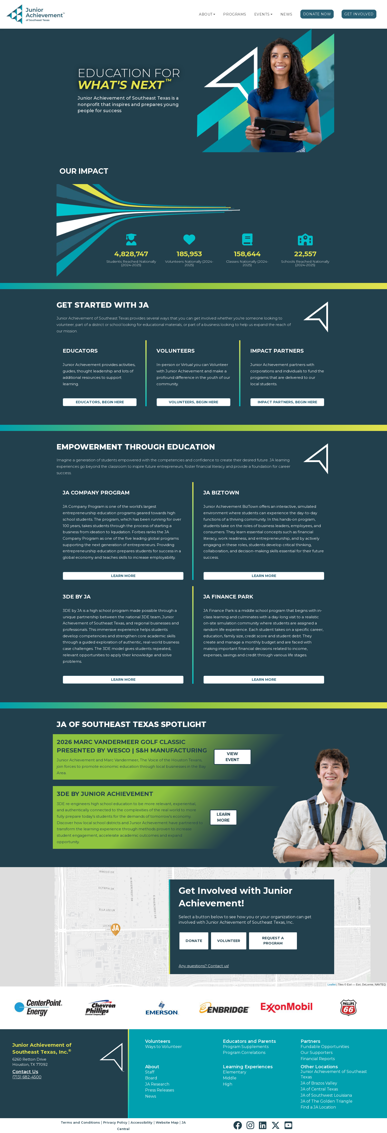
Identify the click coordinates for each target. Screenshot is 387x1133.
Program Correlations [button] (244, 1052)
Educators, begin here (100, 402)
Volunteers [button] (157, 1041)
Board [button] (151, 1078)
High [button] (227, 1084)
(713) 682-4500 (26, 1077)
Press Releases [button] (159, 1090)
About (206, 14)
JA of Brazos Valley (319, 1083)
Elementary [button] (234, 1072)
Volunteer (228, 941)
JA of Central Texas (319, 1089)
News (286, 14)
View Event (232, 756)
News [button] (150, 1096)
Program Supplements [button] (246, 1046)
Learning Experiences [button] (248, 1067)
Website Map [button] (167, 1122)
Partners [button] (310, 1041)
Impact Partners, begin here (287, 402)
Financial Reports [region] (318, 1058)
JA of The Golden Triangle (326, 1101)
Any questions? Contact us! (204, 965)
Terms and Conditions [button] (80, 1122)
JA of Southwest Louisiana (326, 1095)
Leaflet (332, 984)
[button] (214, 14)
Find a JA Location (318, 1107)
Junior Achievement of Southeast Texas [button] (334, 1074)
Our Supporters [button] (316, 1052)
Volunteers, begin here (193, 402)
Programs (234, 14)
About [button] (152, 1067)
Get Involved (359, 14)
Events (262, 14)
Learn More (123, 576)
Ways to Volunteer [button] (163, 1046)
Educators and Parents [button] (249, 1041)
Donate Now (317, 14)
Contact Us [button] (25, 1071)
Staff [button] (150, 1072)
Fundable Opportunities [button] (325, 1046)
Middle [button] (229, 1078)
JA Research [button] (157, 1084)
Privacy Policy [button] (115, 1122)
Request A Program (273, 940)
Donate (194, 941)
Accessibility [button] (142, 1122)
